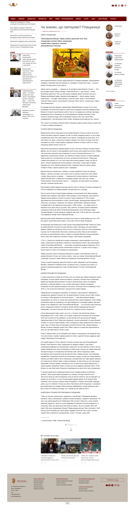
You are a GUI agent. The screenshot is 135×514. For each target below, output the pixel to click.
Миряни (78, 19)
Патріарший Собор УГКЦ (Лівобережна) (119, 62)
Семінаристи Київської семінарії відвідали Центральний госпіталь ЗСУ (50, 462)
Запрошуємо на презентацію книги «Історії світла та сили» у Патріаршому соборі (23, 50)
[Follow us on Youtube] (113, 6)
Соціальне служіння (118, 47)
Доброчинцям (102, 19)
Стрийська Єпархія (60, 487)
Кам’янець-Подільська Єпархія (86, 495)
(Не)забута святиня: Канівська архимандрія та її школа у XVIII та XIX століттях (28, 118)
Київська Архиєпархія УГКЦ (51, 36)
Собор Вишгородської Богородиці (119, 110)
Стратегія (113, 19)
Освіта (93, 19)
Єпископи (21, 19)
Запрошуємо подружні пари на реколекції (23, 45)
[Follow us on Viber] (125, 6)
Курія (50, 19)
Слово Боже (118, 30)
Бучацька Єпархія (83, 493)
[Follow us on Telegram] (122, 6)
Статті (61, 23)
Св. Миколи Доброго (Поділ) (119, 78)
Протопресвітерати (67, 19)
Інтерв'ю (12, 57)
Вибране (55, 23)
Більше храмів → (111, 95)
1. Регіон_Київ (46, 23)
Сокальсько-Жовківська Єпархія (64, 489)
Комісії (57, 19)
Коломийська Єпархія (84, 485)
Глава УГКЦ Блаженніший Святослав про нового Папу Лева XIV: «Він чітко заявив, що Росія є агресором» (29, 64)
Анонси (12, 24)
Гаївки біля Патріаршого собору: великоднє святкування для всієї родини (22, 27)
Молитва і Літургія (118, 39)
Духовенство (31, 19)
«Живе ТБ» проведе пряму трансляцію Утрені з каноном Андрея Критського (90, 462)
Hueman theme (31, 510)
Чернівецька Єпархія (84, 487)
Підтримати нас (114, 9)
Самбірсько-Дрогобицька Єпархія (64, 485)
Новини (13, 19)
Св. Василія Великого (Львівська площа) (118, 71)
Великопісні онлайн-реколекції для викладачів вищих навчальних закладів (22, 41)
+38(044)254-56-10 (15, 498)
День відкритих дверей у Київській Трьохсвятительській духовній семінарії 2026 (22, 34)
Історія (86, 19)
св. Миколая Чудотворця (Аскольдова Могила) (118, 87)
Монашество (42, 19)
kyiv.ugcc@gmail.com (16, 500)
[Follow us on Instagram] (119, 6)
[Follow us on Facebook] (116, 6)
